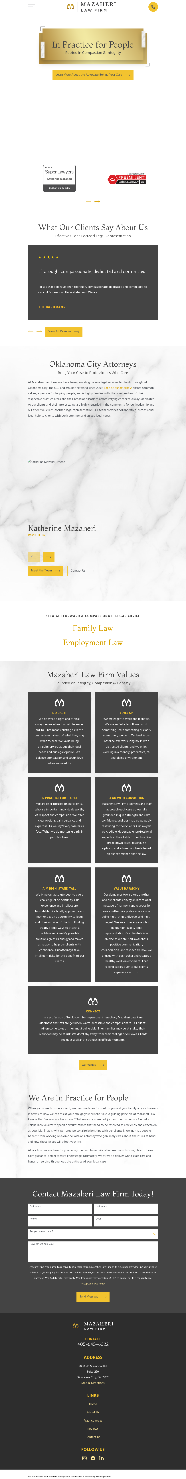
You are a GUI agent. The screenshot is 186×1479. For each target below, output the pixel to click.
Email (98, 1219)
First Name (35, 1206)
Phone (33, 1219)
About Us (93, 1412)
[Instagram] (84, 1458)
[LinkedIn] (101, 1458)
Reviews (92, 1429)
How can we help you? (42, 1244)
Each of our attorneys (118, 388)
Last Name (101, 1206)
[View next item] (97, 201)
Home (93, 1404)
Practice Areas (93, 1420)
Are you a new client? (41, 1231)
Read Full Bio (36, 535)
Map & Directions (93, 1383)
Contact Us (93, 1437)
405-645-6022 (93, 1344)
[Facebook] (93, 1458)
